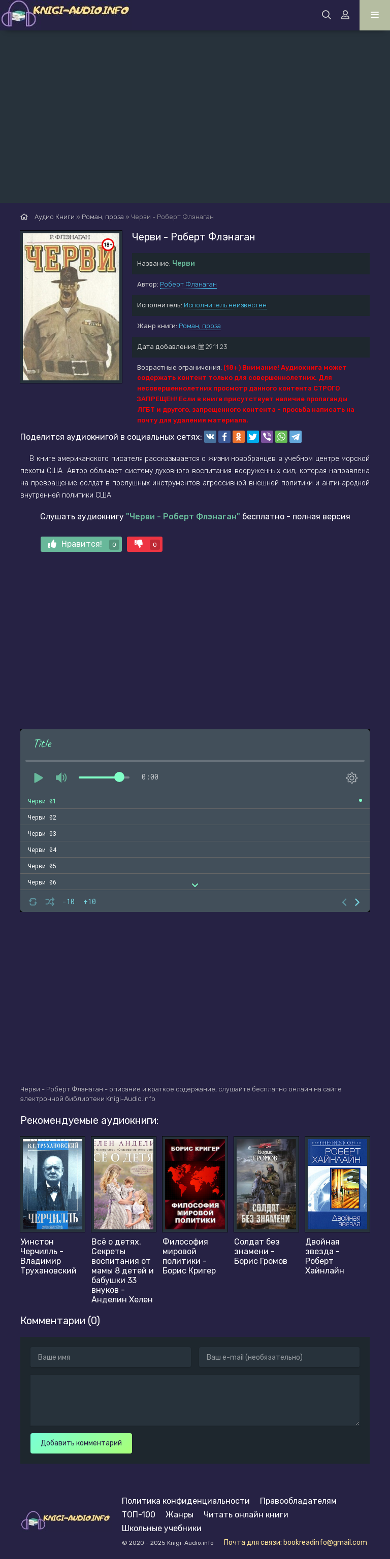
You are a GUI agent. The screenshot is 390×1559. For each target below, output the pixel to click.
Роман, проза (200, 326)
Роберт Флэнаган (188, 284)
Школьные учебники (162, 1528)
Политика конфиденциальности (186, 1501)
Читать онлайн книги (246, 1514)
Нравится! (83, 544)
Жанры (179, 1514)
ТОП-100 (138, 1514)
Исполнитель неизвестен (225, 305)
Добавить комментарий (81, 1443)
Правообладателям (298, 1501)
